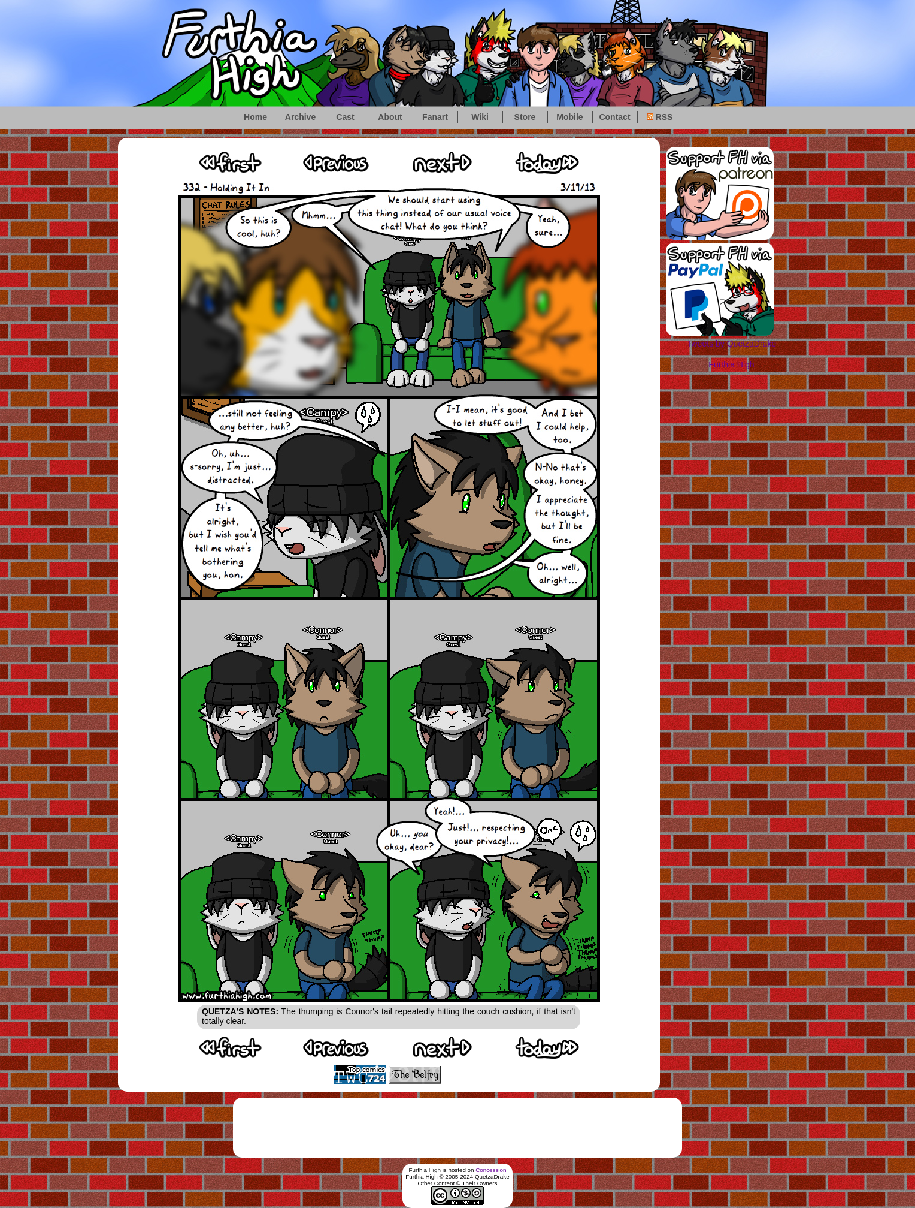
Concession (490, 1170)
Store (525, 117)
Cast (345, 117)
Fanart (435, 117)
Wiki (480, 117)
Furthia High (731, 364)
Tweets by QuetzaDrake (731, 343)
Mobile (569, 117)
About (390, 117)
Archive (300, 117)
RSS (660, 117)
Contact (614, 117)
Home (255, 117)
